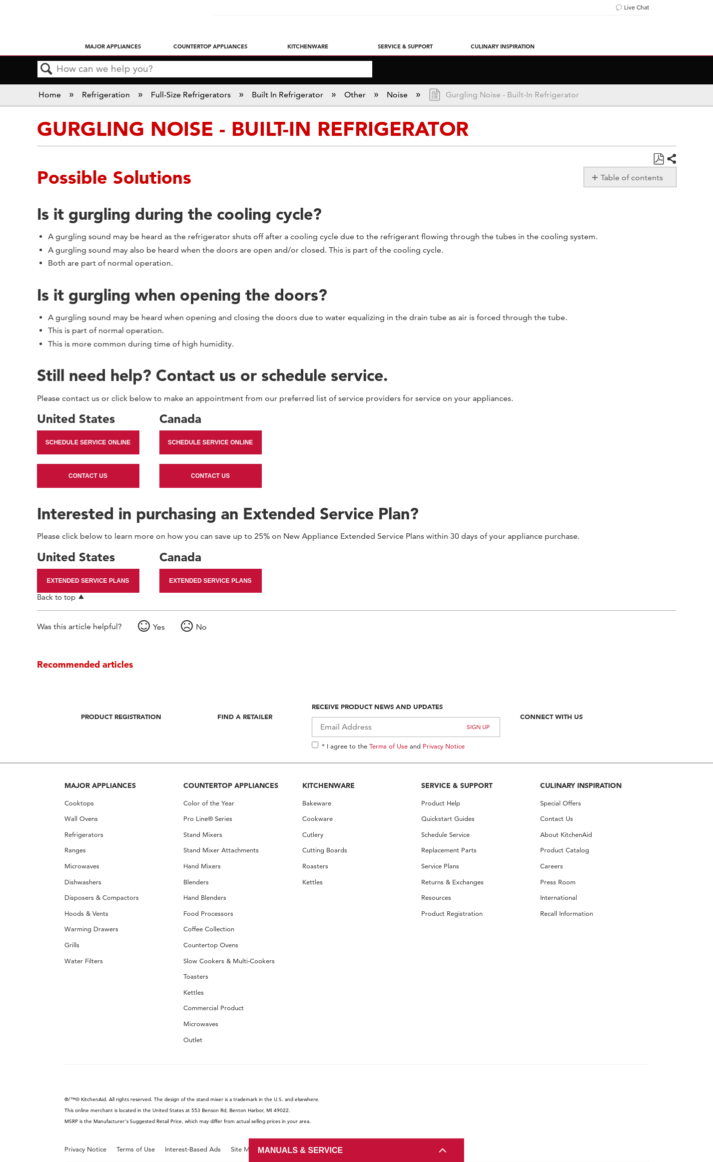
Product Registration (121, 717)
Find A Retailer (244, 717)
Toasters (195, 976)
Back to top (56, 597)
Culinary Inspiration (503, 46)
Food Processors (208, 913)
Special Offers (560, 803)
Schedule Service (445, 834)
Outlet (192, 1040)
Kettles (193, 992)
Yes (159, 627)
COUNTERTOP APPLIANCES (230, 785)
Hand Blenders (204, 897)
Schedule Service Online (87, 442)
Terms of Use (388, 746)
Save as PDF (658, 159)
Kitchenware (307, 46)
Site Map (244, 1149)
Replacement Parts (449, 850)
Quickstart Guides (448, 818)
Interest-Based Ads (193, 1149)
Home (50, 94)
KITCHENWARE (328, 785)
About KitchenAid (566, 834)
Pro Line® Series (207, 818)
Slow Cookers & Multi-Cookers (229, 961)
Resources (436, 897)
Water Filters (83, 961)
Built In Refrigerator (288, 94)
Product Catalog (564, 850)
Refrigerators (83, 834)
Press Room (558, 882)
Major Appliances (113, 46)
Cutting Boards (324, 850)
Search (47, 69)
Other (356, 94)
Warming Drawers (91, 929)
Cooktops (79, 803)
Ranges (75, 850)
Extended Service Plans (87, 580)
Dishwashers (82, 882)
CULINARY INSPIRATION (581, 785)
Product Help (440, 803)
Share (671, 159)
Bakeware (316, 803)
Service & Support (405, 46)
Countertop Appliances (210, 46)
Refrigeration (107, 94)
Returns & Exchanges (452, 882)
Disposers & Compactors (101, 897)
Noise (398, 94)
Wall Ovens (81, 818)
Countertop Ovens (210, 945)
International (558, 897)
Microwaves (81, 866)
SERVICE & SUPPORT (457, 785)
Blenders (196, 882)
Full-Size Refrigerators (192, 94)
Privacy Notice (444, 746)
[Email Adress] (406, 727)
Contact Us (87, 475)
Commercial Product (213, 1008)
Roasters (315, 866)
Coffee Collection (208, 929)
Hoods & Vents (86, 913)
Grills (71, 945)
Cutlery (312, 834)
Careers (551, 866)
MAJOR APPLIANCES (100, 785)
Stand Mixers (202, 834)
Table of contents (632, 177)
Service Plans (440, 866)
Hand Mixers (202, 866)
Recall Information (566, 913)
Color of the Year (208, 803)
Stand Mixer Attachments (221, 850)
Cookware (317, 818)
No (201, 627)
